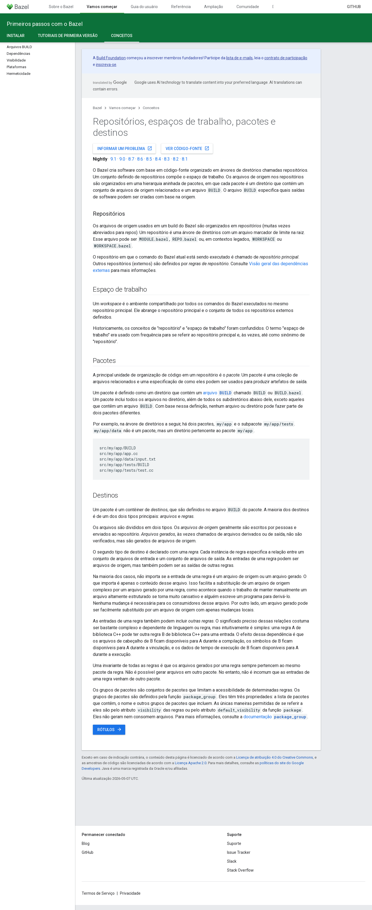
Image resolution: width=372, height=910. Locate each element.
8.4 (158, 159)
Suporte (234, 843)
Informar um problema (124, 148)
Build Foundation (111, 58)
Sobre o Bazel (61, 6)
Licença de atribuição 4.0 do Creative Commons (274, 757)
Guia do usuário (144, 6)
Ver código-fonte (187, 148)
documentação (275, 717)
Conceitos (151, 108)
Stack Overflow (240, 870)
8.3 (167, 159)
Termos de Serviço (98, 893)
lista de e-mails (239, 58)
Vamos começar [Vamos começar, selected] (102, 6)
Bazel (97, 108)
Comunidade (247, 6)
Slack (231, 861)
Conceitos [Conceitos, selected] (121, 35)
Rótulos (109, 729)
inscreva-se (106, 64)
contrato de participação (285, 58)
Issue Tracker (238, 852)
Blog (86, 843)
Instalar (16, 35)
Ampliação (213, 6)
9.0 (122, 159)
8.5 (149, 159)
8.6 (140, 159)
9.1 (113, 159)
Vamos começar (122, 108)
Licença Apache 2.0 (190, 763)
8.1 (185, 159)
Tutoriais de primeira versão (68, 35)
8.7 (131, 159)
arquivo (218, 393)
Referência (181, 6)
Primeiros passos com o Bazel (45, 24)
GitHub (354, 6)
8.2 (176, 159)
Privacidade (130, 893)
